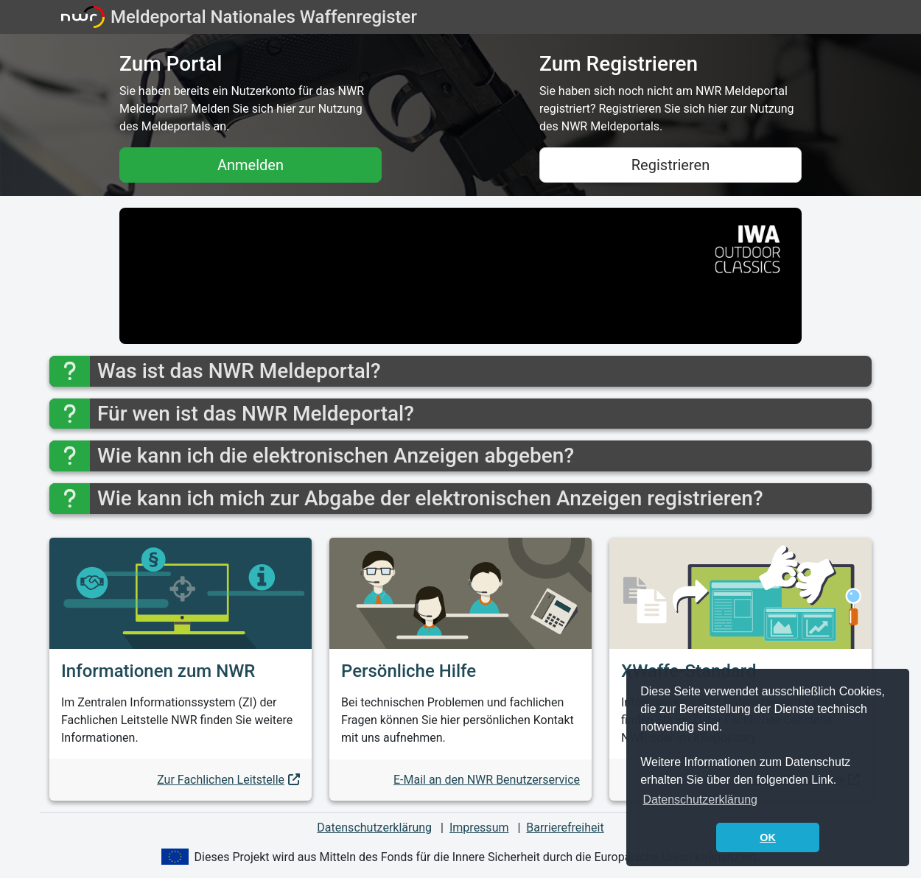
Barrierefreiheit (564, 828)
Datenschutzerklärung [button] (699, 799)
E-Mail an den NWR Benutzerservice (486, 780)
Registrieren (670, 165)
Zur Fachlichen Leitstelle (220, 780)
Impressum (479, 828)
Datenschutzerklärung (374, 828)
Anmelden (250, 165)
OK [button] (768, 837)
